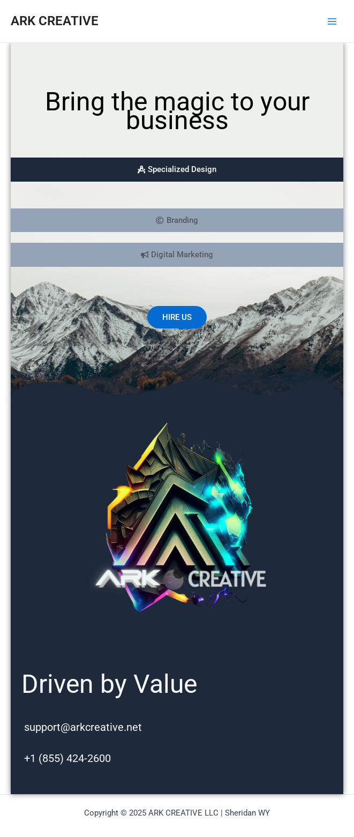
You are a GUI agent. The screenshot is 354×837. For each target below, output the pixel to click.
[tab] (177, 170)
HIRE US (177, 317)
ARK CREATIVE (55, 20)
